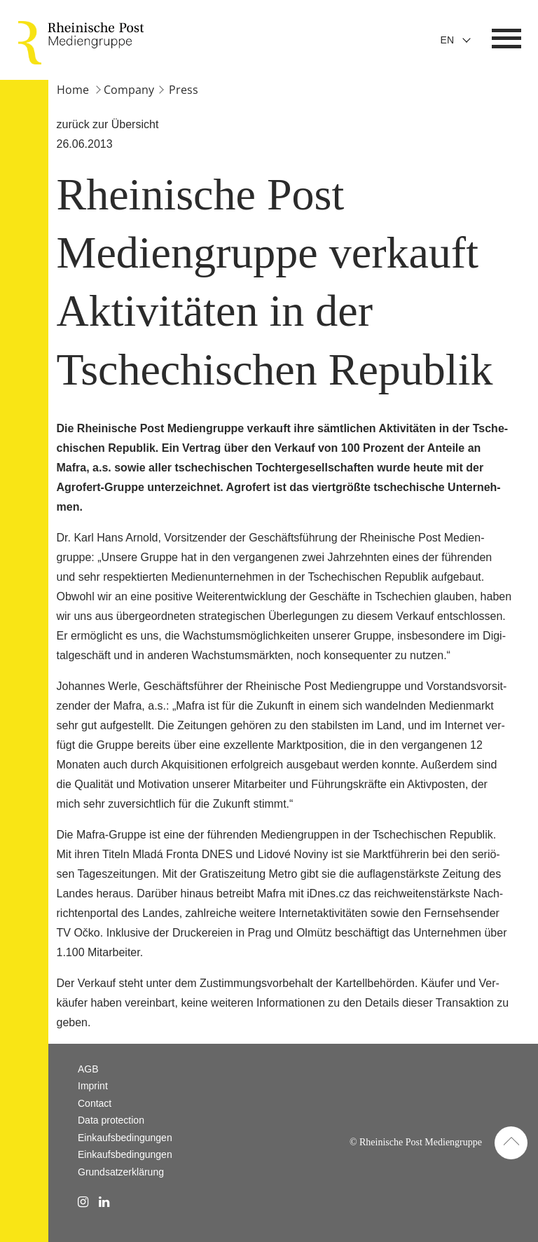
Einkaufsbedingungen (125, 1137)
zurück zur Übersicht (108, 124)
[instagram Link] (83, 1202)
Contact (94, 1103)
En (447, 40)
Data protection (111, 1120)
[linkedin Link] (104, 1202)
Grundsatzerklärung (121, 1172)
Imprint (93, 1085)
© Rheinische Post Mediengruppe (416, 1142)
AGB (88, 1069)
